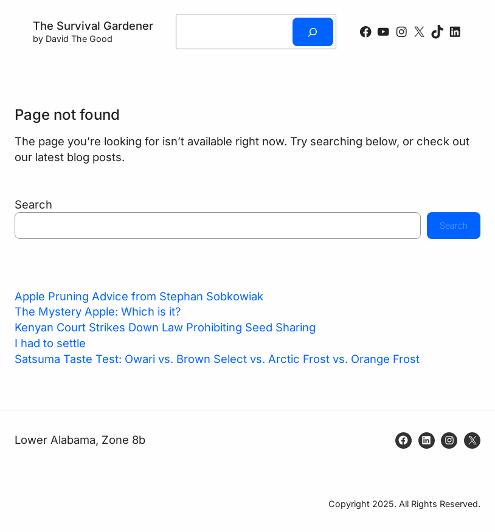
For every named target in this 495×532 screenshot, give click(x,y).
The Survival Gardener (93, 25)
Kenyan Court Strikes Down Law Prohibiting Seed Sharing (165, 327)
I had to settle (50, 343)
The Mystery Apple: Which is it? (98, 311)
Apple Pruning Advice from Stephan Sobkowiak (139, 296)
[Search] (312, 32)
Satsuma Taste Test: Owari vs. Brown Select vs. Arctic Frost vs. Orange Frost (217, 358)
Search (33, 204)
